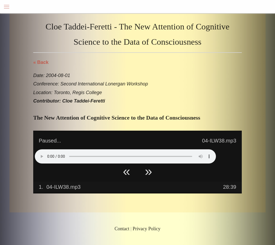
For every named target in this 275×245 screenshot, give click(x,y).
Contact (121, 228)
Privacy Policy (147, 228)
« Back (41, 62)
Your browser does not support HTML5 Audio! (125, 156)
